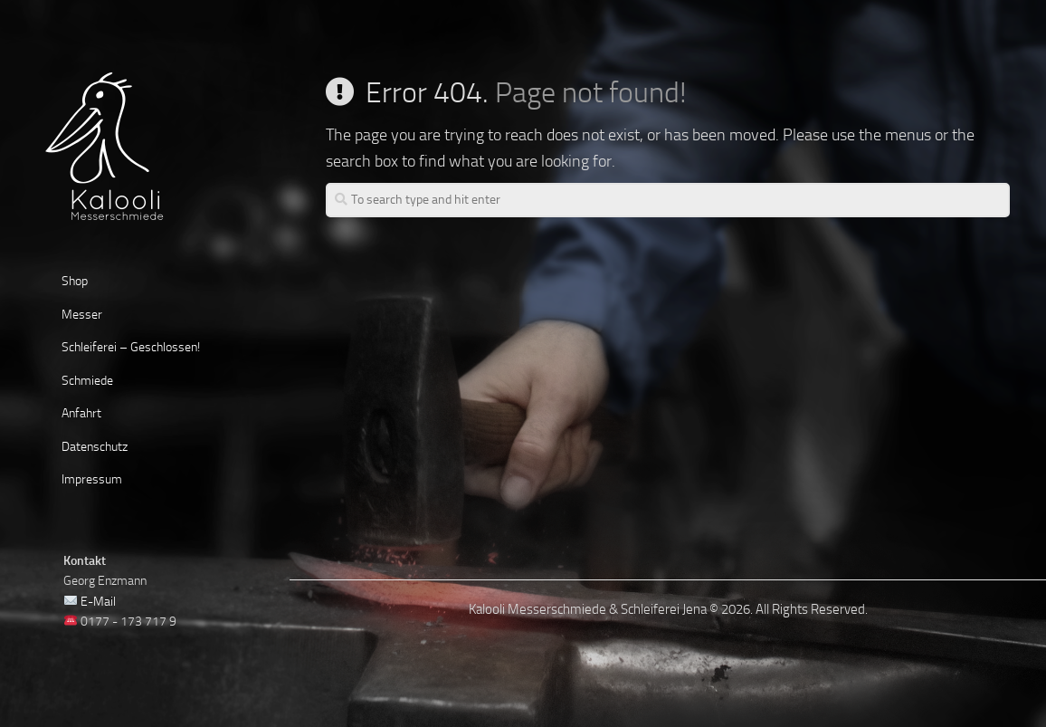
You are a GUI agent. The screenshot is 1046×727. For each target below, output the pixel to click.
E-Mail (98, 601)
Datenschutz (95, 446)
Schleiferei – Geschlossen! (131, 347)
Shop (75, 281)
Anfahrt (81, 413)
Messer (82, 314)
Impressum (92, 479)
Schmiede (87, 380)
